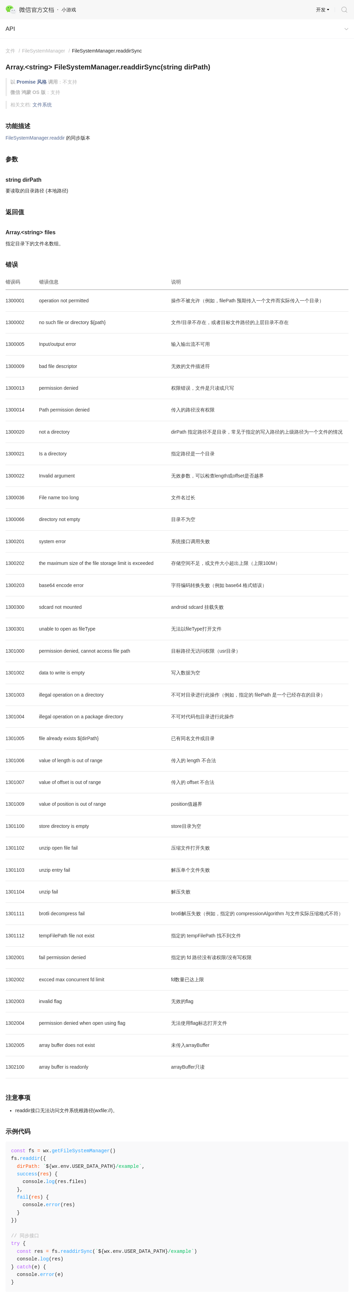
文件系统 (42, 104)
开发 (321, 9)
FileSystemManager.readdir (35, 138)
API (10, 29)
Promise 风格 (32, 82)
